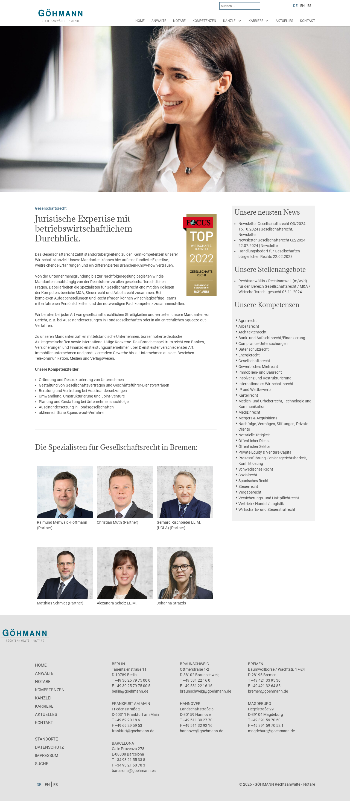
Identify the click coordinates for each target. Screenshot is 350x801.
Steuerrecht (248, 486)
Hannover (190, 703)
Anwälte (158, 21)
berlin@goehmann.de (130, 691)
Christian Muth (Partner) (125, 495)
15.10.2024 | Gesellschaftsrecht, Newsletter (271, 229)
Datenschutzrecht (253, 349)
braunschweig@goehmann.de (205, 691)
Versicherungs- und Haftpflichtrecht (268, 498)
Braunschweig (194, 664)
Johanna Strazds (185, 576)
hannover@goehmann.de (201, 731)
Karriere (256, 21)
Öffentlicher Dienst (254, 441)
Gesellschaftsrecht (254, 361)
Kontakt (307, 21)
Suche (41, 763)
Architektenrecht (252, 332)
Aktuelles (284, 21)
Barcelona (123, 743)
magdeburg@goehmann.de (271, 731)
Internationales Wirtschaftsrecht (265, 384)
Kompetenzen (204, 21)
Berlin (118, 664)
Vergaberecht (249, 492)
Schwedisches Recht (255, 469)
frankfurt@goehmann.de (133, 731)
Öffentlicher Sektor (254, 446)
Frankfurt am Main (131, 703)
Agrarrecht (247, 320)
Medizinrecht (249, 412)
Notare (179, 21)
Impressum (46, 755)
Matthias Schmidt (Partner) (65, 576)
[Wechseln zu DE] (295, 5)
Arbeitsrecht (248, 326)
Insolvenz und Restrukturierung (264, 378)
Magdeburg (259, 703)
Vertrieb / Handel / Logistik (261, 504)
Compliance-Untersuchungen (263, 343)
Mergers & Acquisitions (257, 418)
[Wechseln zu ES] (309, 5)
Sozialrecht (247, 475)
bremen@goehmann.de (268, 691)
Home (140, 21)
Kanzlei (229, 21)
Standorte (46, 739)
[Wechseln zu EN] (302, 5)
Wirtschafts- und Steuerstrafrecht (266, 509)
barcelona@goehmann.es (134, 770)
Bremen (255, 664)
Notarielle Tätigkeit (254, 435)
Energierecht (249, 355)
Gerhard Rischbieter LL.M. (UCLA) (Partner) (185, 498)
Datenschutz (49, 747)
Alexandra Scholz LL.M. (125, 576)
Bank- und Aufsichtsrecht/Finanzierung (271, 338)
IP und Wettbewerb (254, 389)
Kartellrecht (248, 395)
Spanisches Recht (253, 481)
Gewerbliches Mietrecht (258, 366)
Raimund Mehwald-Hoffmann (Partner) (65, 498)
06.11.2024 (274, 286)
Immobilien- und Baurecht (260, 372)
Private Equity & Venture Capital (265, 452)
